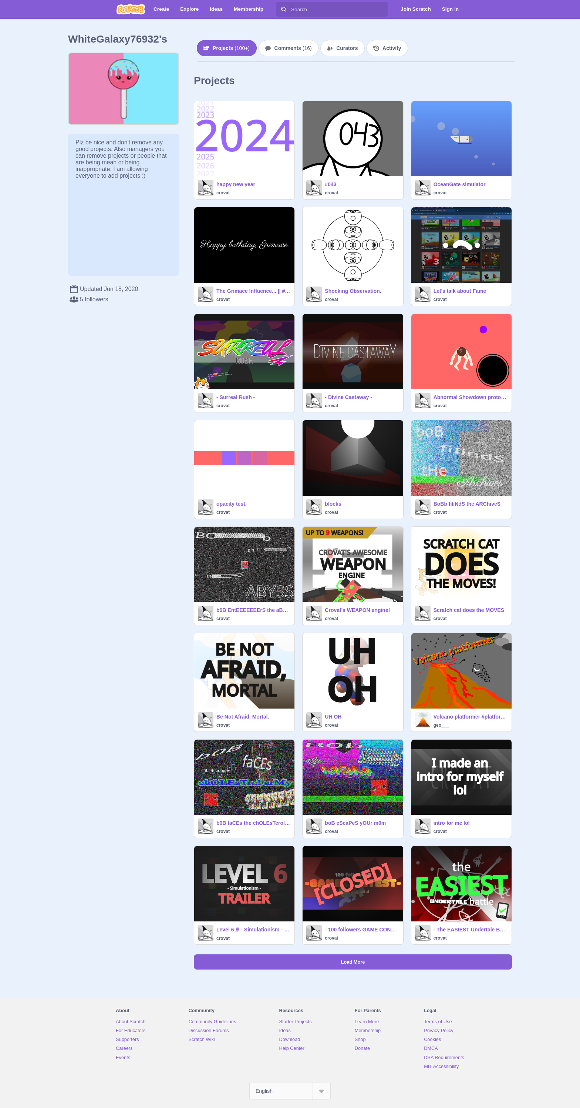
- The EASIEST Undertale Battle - (470, 930)
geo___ (441, 725)
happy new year (235, 184)
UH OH (333, 717)
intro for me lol (452, 823)
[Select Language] (290, 1091)
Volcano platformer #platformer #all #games (470, 717)
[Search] (283, 9)
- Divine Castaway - (348, 397)
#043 (330, 184)
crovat (223, 192)
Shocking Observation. (353, 291)
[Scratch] (131, 9)
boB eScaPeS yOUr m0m (355, 823)
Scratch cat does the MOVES (469, 610)
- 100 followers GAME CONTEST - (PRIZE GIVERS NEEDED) (361, 930)
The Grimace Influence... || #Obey (253, 291)
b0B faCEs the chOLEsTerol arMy (253, 823)
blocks (333, 504)
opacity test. (231, 504)
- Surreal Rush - (235, 397)
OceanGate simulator (460, 184)
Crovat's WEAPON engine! (357, 610)
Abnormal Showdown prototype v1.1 (470, 397)
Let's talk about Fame (460, 291)
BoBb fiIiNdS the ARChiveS (467, 504)
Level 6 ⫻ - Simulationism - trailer (253, 930)
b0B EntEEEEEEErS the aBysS (253, 610)
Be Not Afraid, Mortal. (242, 717)
